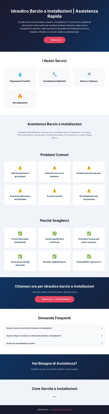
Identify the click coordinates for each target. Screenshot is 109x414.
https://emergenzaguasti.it (61, 409)
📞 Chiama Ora (54, 40)
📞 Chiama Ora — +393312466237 (54, 299)
